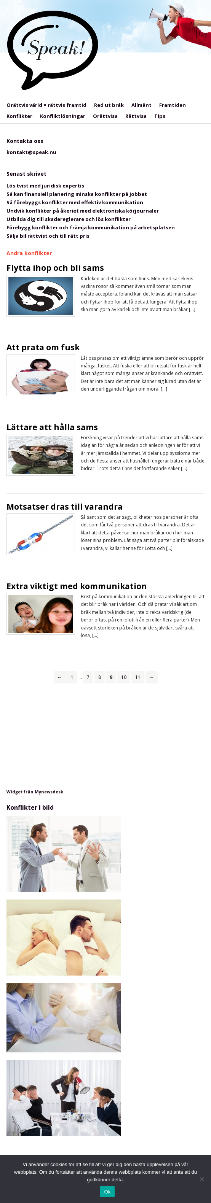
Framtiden (172, 105)
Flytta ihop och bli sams (55, 267)
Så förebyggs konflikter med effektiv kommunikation (74, 202)
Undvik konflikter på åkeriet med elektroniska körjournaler (82, 210)
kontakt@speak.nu (31, 152)
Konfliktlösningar (62, 116)
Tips (159, 116)
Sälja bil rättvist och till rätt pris (48, 235)
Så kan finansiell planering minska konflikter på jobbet (76, 194)
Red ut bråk (109, 105)
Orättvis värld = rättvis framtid (46, 105)
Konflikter (19, 116)
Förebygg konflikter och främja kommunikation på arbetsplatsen (90, 227)
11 (138, 677)
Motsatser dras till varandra (64, 506)
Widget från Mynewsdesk (34, 792)
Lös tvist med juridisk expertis (45, 185)
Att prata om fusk (43, 347)
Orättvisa (105, 116)
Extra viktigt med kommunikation (76, 586)
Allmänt (141, 105)
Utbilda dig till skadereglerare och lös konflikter (68, 219)
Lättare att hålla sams (52, 427)
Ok (107, 1192)
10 (123, 677)
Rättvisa (136, 116)
